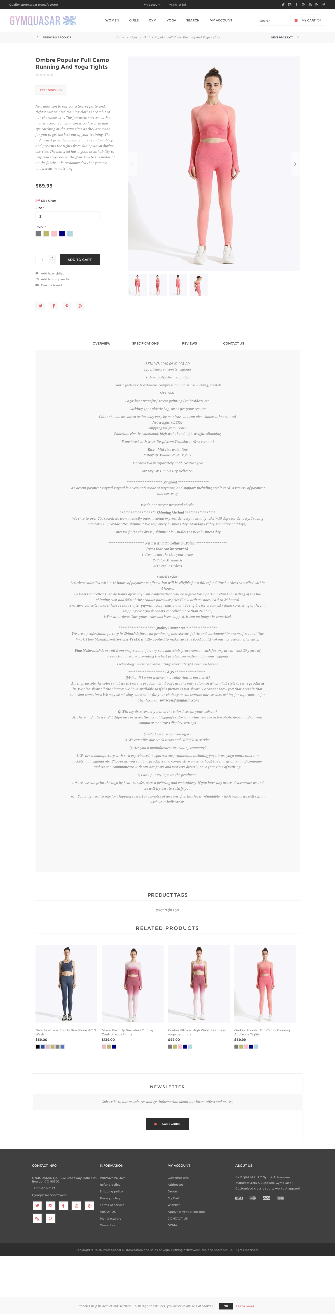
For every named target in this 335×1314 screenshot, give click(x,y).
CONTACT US (178, 1218)
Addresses (175, 1184)
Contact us (108, 1225)
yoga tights (165, 910)
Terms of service (112, 1205)
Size (39, 208)
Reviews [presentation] (189, 343)
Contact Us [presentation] (233, 343)
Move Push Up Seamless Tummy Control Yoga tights (128, 1032)
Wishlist (174, 1205)
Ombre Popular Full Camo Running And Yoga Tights (262, 1032)
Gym (152, 20)
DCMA (172, 1225)
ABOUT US (108, 1211)
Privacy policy (110, 1198)
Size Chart (45, 201)
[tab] (102, 343)
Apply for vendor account (186, 1211)
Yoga (169, 20)
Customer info (178, 1178)
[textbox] (274, 21)
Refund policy (110, 1184)
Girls (134, 20)
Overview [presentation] (101, 343)
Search (190, 20)
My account (151, 4)
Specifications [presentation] (145, 343)
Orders (173, 1191)
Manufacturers (110, 1218)
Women (114, 20)
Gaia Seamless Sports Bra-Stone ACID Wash (65, 1032)
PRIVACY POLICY (112, 1178)
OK (226, 1306)
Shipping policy (111, 1191)
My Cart (173, 1198)
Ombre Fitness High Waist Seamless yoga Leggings (197, 1032)
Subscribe (171, 1124)
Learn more (245, 1306)
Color (40, 227)
